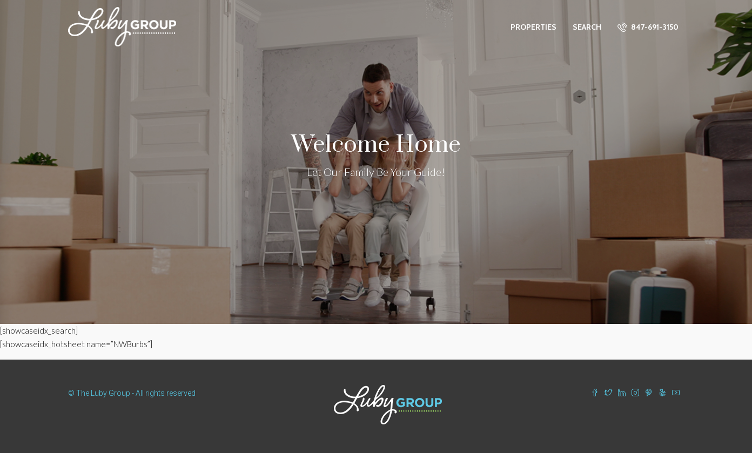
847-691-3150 (648, 27)
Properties (533, 27)
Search (587, 27)
